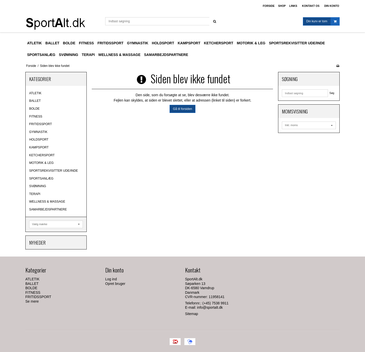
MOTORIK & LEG (41, 163)
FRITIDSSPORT (40, 124)
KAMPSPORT (39, 147)
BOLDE (34, 108)
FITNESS (35, 116)
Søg (331, 92)
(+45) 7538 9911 (216, 303)
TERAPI (34, 194)
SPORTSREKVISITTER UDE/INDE (53, 170)
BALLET (35, 101)
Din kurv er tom (322, 21)
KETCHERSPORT (42, 155)
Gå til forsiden (182, 109)
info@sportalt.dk (210, 307)
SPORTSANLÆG (41, 178)
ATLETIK (35, 93)
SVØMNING (37, 186)
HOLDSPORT (38, 139)
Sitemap (191, 314)
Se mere (32, 301)
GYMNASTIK (38, 132)
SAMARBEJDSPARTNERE (48, 209)
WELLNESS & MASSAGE (47, 201)
